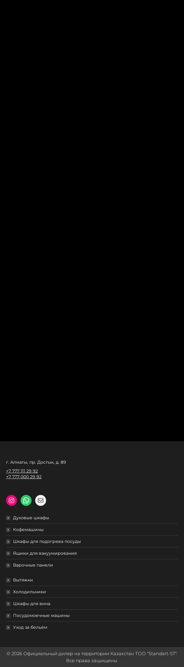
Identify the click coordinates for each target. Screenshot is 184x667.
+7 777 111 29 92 (22, 471)
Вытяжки (23, 580)
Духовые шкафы (31, 517)
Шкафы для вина (31, 603)
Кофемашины (28, 529)
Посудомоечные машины (41, 615)
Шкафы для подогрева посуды (47, 541)
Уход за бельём (30, 627)
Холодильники (29, 591)
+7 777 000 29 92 (24, 476)
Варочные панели (33, 565)
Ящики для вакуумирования (45, 553)
